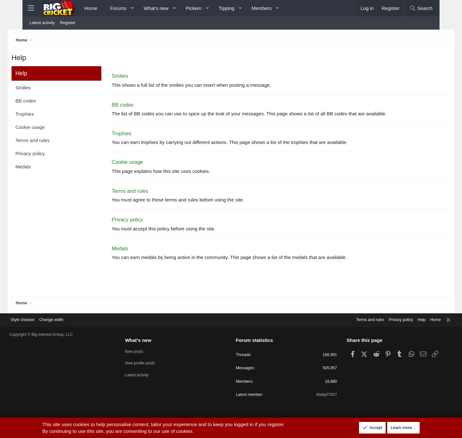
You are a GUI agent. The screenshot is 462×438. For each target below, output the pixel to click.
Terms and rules (48, 141)
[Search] (421, 8)
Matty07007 (317, 395)
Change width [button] (71, 319)
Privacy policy (46, 154)
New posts (144, 350)
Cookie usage (46, 128)
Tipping (227, 8)
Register (67, 22)
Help (402, 319)
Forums (118, 8)
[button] (132, 8)
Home (90, 8)
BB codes (41, 102)
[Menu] (31, 8)
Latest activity (42, 22)
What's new (156, 8)
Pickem (193, 8)
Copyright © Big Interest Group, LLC (60, 334)
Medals (39, 168)
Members (262, 8)
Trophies (40, 115)
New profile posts (150, 362)
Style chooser (41, 319)
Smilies (39, 89)
